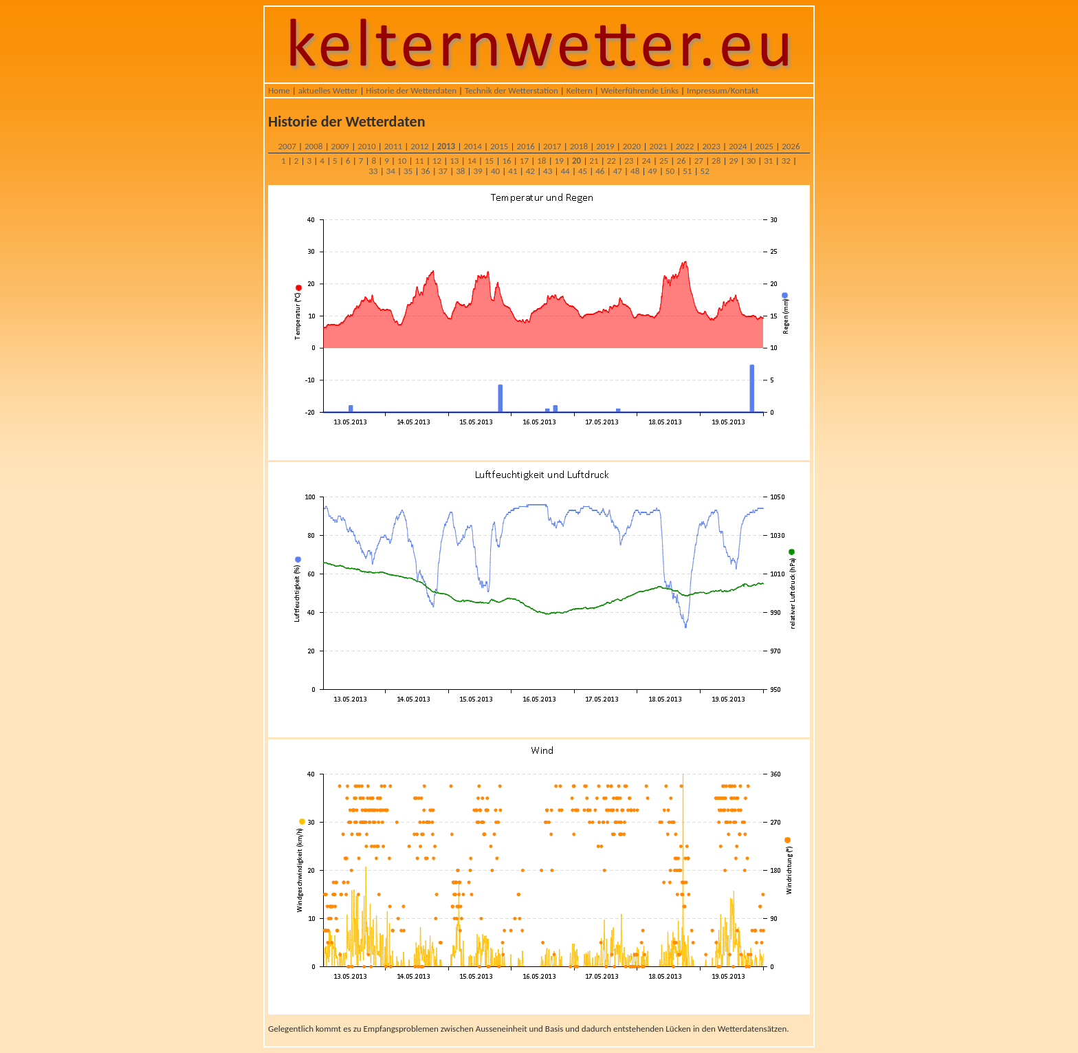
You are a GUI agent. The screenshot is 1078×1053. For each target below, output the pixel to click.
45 (582, 171)
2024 (738, 146)
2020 (632, 146)
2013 (446, 146)
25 (663, 160)
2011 (393, 146)
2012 (419, 146)
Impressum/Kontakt (722, 90)
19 (559, 160)
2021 (658, 146)
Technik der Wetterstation (511, 90)
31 (768, 160)
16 (506, 160)
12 (436, 160)
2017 (552, 146)
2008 (313, 146)
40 (495, 171)
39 (478, 171)
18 (541, 160)
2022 (685, 146)
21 (593, 160)
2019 (605, 146)
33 (372, 171)
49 (652, 171)
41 (512, 171)
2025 (764, 146)
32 (786, 160)
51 (687, 171)
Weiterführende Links (640, 90)
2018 (579, 146)
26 (680, 160)
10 (401, 160)
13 (454, 160)
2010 (366, 146)
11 (419, 160)
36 (425, 171)
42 (530, 171)
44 (564, 171)
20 (576, 160)
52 (705, 171)
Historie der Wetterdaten (411, 90)
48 (634, 171)
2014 (472, 146)
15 (489, 160)
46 (599, 171)
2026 (791, 146)
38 (460, 171)
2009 (340, 146)
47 (617, 171)
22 (611, 160)
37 (443, 171)
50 (670, 171)
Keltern (579, 90)
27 (698, 160)
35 (408, 171)
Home (279, 90)
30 (751, 160)
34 (390, 171)
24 (646, 160)
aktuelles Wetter (328, 90)
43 (547, 171)
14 (472, 160)
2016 (526, 146)
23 (628, 160)
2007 (287, 146)
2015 (499, 146)
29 (733, 160)
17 (524, 160)
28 (716, 160)
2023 (711, 146)
